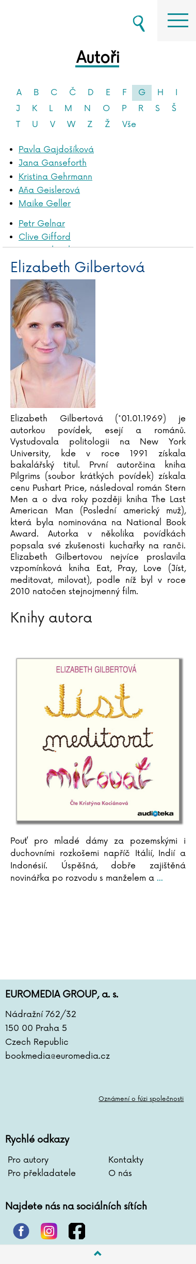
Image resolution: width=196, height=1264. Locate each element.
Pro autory (28, 1160)
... (158, 878)
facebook (77, 1231)
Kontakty (125, 1160)
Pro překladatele (42, 1173)
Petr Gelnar (42, 224)
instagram (49, 1231)
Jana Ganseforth (53, 163)
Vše (129, 124)
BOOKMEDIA (56, 20)
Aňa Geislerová (49, 190)
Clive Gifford (45, 237)
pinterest (21, 1231)
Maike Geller (45, 204)
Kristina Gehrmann (55, 177)
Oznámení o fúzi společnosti (141, 1099)
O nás (120, 1173)
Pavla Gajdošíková (56, 150)
